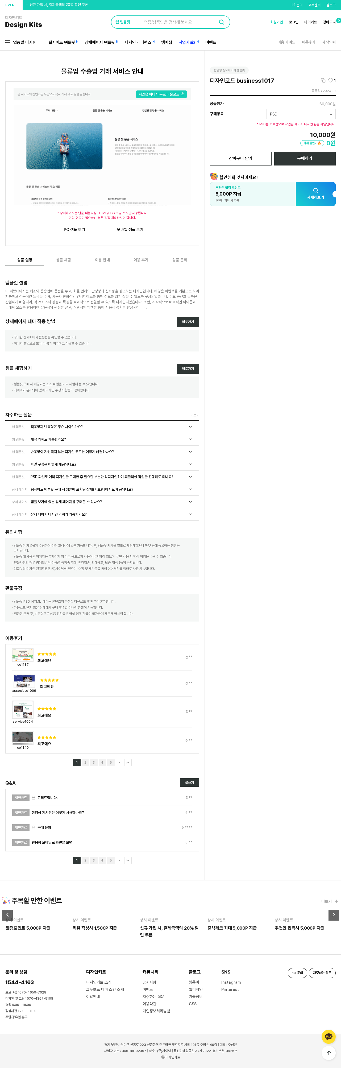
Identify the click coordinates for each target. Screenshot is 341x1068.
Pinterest (230, 989)
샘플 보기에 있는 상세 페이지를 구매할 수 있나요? (102, 502)
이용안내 (93, 996)
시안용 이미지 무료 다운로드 (161, 94)
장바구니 (329, 22)
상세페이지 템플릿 (100, 42)
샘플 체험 (63, 260)
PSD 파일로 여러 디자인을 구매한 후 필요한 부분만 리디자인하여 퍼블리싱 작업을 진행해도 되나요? (102, 477)
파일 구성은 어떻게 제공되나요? (102, 464)
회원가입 (276, 22)
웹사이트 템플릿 (61, 42)
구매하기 (304, 158)
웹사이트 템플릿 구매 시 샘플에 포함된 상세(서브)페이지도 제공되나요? (102, 489)
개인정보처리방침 (156, 1011)
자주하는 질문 (153, 996)
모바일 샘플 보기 (130, 229)
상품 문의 (179, 260)
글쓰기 (189, 783)
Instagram (231, 982)
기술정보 (196, 996)
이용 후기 (141, 260)
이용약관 (149, 1003)
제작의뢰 (329, 42)
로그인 (293, 22)
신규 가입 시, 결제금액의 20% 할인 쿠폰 (59, 5)
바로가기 (188, 322)
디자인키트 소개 (98, 982)
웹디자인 (196, 989)
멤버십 (166, 42)
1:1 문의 (297, 5)
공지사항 (149, 982)
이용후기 (308, 42)
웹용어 (194, 982)
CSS (193, 1003)
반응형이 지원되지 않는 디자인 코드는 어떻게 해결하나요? (102, 452)
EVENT (11, 5)
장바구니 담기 (240, 158)
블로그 (331, 5)
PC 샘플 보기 (74, 229)
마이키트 (310, 22)
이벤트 (210, 42)
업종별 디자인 (20, 42)
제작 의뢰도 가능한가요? (102, 439)
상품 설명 (24, 260)
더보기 (194, 415)
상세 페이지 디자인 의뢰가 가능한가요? (102, 514)
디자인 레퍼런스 (138, 42)
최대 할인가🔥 (312, 143)
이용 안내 (102, 260)
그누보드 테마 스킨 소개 (105, 989)
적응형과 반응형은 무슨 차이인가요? (102, 427)
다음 (119, 762)
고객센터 (314, 5)
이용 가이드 (286, 42)
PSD (273, 114)
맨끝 (128, 762)
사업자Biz (187, 42)
